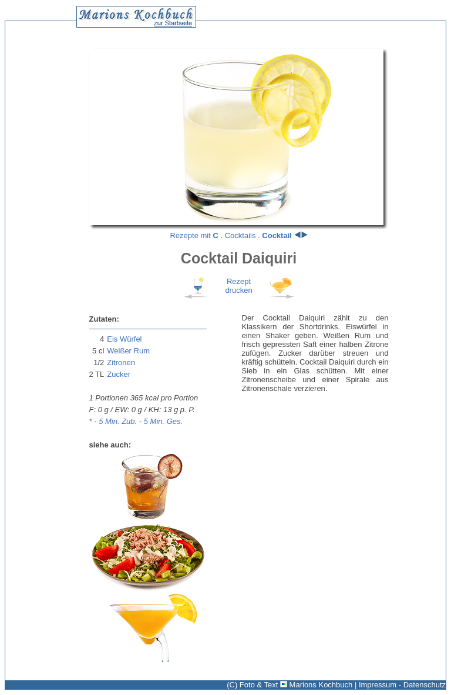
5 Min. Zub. (118, 421)
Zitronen (121, 362)
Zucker (118, 374)
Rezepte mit (194, 235)
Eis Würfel (124, 339)
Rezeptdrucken (238, 286)
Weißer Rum (128, 350)
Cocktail (277, 235)
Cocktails (240, 235)
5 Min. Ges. (163, 421)
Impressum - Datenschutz (402, 684)
